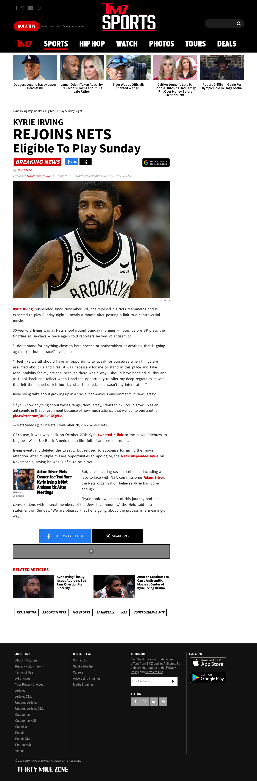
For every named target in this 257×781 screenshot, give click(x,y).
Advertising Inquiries (86, 678)
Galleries (21, 726)
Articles (20, 690)
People (20, 732)
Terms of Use (24, 672)
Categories (22, 714)
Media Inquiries (83, 684)
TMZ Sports (81, 612)
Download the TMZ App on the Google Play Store (208, 677)
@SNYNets (98, 424)
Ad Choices (23, 678)
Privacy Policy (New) (29, 666)
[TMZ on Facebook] (16, 8)
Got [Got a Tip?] (26, 26)
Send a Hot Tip (83, 666)
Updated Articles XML (29, 708)
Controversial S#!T (149, 612)
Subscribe (173, 681)
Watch (127, 44)
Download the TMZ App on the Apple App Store (208, 662)
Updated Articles (26, 702)
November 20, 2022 (39, 176)
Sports (56, 44)
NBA (124, 612)
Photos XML (23, 745)
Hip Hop (92, 44)
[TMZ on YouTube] (154, 701)
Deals (226, 44)
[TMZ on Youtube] (30, 8)
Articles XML (24, 696)
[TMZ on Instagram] (38, 7)
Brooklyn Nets (54, 612)
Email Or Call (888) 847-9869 (62, 26)
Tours (195, 44)
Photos (161, 44)
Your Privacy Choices (29, 684)
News (23, 44)
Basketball (105, 612)
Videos (20, 751)
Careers (78, 672)
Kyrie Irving (26, 612)
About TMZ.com (26, 660)
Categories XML (26, 720)
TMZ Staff (24, 170)
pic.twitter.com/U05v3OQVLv (37, 415)
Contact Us (80, 660)
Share (65, 536)
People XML (23, 739)
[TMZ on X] (23, 8)
